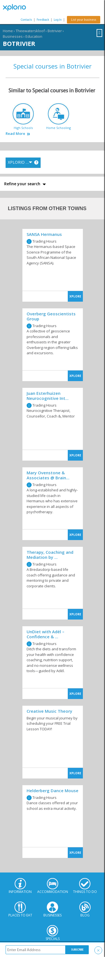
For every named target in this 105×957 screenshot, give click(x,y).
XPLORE (75, 296)
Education (33, 36)
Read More (15, 133)
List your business (83, 20)
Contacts (26, 20)
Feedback (43, 20)
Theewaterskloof (30, 30)
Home (8, 30)
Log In (58, 20)
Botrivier (55, 30)
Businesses (13, 36)
